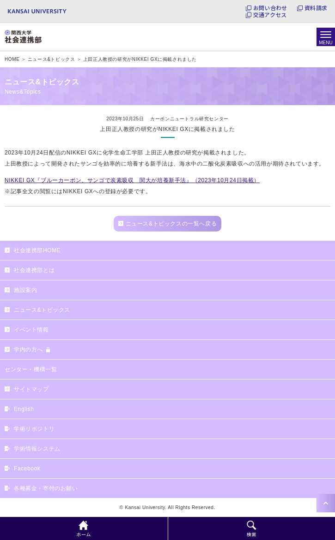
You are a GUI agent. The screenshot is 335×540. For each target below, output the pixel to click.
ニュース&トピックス (42, 310)
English (24, 409)
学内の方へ (28, 349)
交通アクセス (269, 15)
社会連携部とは (34, 270)
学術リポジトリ (34, 429)
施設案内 (25, 290)
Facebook (27, 468)
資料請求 (316, 8)
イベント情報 (31, 329)
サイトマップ (31, 389)
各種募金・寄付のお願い (46, 488)
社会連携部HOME (37, 250)
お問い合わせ (270, 8)
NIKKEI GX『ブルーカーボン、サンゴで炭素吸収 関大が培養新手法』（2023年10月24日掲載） (132, 180)
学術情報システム (37, 448)
